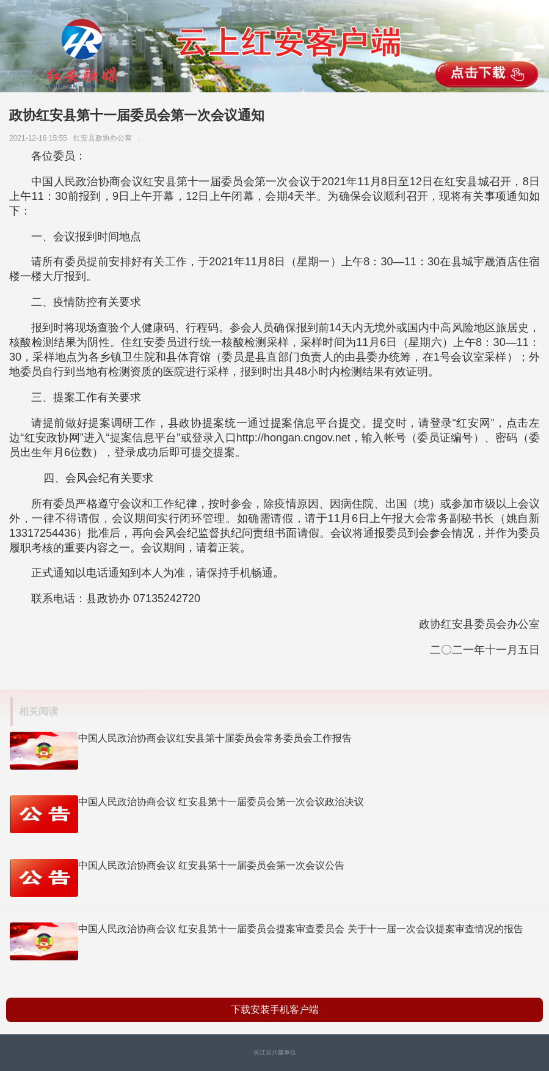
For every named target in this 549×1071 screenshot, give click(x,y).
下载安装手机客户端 (275, 1009)
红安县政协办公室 (104, 138)
